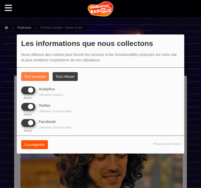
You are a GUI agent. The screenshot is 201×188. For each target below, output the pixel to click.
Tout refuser (65, 76)
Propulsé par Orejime (167, 143)
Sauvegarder (34, 145)
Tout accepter (35, 76)
